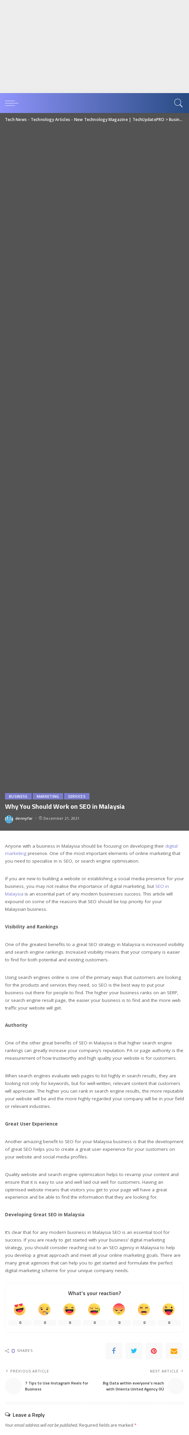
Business (18, 796)
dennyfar (24, 818)
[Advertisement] (92, 46)
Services (77, 796)
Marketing (48, 796)
